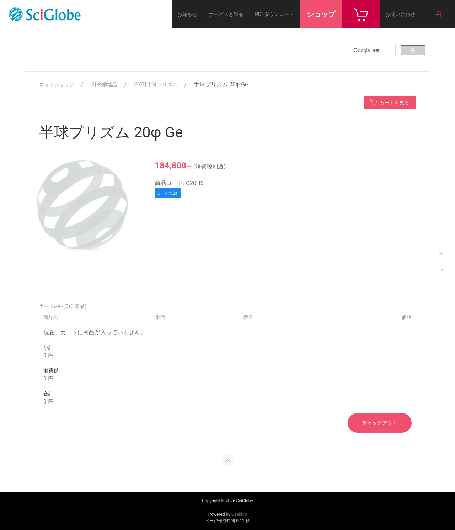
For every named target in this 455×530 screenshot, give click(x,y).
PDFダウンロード (274, 14)
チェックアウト (379, 423)
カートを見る (389, 102)
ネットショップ (56, 84)
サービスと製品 (226, 14)
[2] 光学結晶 (104, 84)
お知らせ (187, 14)
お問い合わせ (400, 14)
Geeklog (239, 514)
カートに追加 (167, 193)
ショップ (321, 14)
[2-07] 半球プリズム (155, 84)
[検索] (372, 50)
